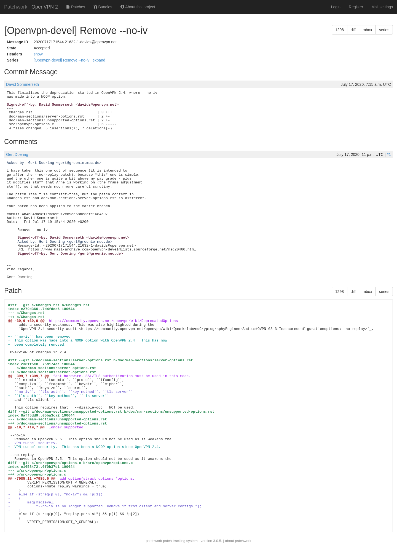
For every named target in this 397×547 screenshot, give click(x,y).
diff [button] (353, 30)
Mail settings (382, 7)
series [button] (384, 30)
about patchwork (238, 541)
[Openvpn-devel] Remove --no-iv (62, 60)
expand (99, 60)
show (38, 54)
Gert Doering (17, 154)
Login (335, 7)
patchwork (154, 541)
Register (356, 7)
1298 (339, 30)
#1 (389, 154)
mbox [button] (367, 30)
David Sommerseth (22, 84)
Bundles (102, 7)
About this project (137, 7)
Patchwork (15, 7)
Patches (75, 7)
